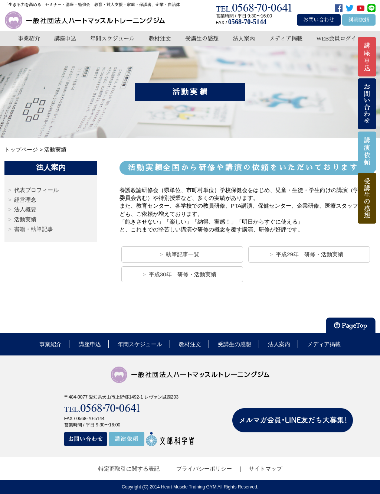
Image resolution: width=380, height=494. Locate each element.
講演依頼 (358, 20)
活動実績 (25, 219)
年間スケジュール (112, 38)
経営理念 (25, 199)
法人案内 (244, 38)
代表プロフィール (36, 190)
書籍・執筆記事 (33, 229)
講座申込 (65, 38)
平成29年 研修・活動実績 (309, 254)
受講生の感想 (202, 38)
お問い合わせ (318, 20)
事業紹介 (29, 38)
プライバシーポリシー (204, 468)
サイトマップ (265, 468)
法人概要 (25, 209)
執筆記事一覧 (182, 254)
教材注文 (160, 38)
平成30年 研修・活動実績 (182, 274)
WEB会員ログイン (339, 38)
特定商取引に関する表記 (129, 468)
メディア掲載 (285, 38)
